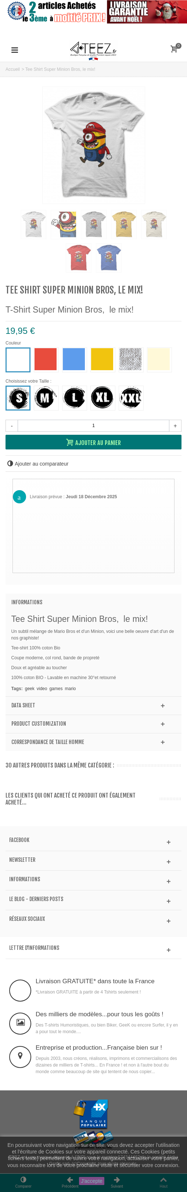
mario (70, 688)
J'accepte (92, 1181)
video (42, 688)
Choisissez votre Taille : (30, 381)
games (55, 688)
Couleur (14, 343)
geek (30, 688)
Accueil (13, 69)
